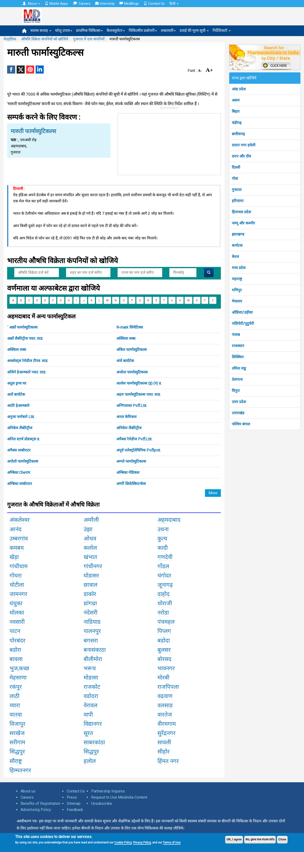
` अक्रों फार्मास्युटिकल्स (22, 327)
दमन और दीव (241, 156)
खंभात (90, 557)
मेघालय (237, 301)
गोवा (235, 178)
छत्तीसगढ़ (238, 134)
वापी (88, 714)
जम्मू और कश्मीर (243, 223)
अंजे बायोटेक (125, 360)
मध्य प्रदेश (239, 267)
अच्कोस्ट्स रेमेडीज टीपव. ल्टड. (27, 360)
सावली (164, 742)
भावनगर (166, 668)
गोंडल (163, 566)
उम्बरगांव (19, 538)
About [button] (31, 3)
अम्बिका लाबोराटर (19, 483)
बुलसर (164, 650)
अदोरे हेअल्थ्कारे (18, 405)
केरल (235, 256)
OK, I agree (234, 839)
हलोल (90, 761)
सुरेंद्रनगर (166, 733)
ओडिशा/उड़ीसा (242, 312)
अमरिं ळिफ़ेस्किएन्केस (131, 483)
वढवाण (164, 696)
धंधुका (16, 603)
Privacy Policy (142, 842)
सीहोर (163, 751)
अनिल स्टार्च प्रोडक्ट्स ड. (23, 439)
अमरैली (91, 520)
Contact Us (154, 3)
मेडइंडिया (10, 39)
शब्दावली (168, 30)
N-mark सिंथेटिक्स (129, 327)
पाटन (15, 631)
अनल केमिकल (126, 416)
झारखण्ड (238, 234)
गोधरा (16, 575)
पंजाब (236, 334)
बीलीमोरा (93, 659)
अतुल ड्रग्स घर (16, 383)
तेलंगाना (237, 379)
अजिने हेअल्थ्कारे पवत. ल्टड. (26, 372)
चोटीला (17, 585)
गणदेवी (164, 557)
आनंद (16, 529)
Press (72, 797)
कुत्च (162, 538)
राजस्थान (238, 346)
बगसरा (91, 640)
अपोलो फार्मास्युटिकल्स (22, 461)
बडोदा (163, 640)
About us (28, 791)
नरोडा (163, 612)
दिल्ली (236, 167)
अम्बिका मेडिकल (127, 472)
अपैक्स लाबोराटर (19, 450)
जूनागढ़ (165, 585)
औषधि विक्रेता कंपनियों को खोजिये (44, 39)
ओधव (90, 538)
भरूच (90, 668)
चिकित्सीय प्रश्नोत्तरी (143, 30)
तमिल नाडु (239, 368)
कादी (162, 548)
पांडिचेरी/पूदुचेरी (243, 323)
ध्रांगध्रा (90, 603)
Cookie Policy (123, 842)
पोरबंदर (17, 640)
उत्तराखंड (238, 413)
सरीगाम (17, 742)
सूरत (88, 733)
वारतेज (164, 714)
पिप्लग (164, 631)
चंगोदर (164, 575)
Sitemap (74, 803)
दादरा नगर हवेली (243, 145)
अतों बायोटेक (16, 394)
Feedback (75, 809)
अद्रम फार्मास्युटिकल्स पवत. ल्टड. (138, 394)
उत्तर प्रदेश (239, 402)
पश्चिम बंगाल (241, 424)
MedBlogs (129, 3)
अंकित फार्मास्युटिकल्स (131, 349)
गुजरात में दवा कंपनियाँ (88, 39)
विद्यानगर (93, 724)
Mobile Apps (56, 3)
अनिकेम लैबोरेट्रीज (19, 428)
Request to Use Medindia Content (119, 797)
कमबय (17, 548)
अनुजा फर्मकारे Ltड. (21, 416)
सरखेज (17, 733)
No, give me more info (260, 839)
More (213, 493)
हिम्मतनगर (20, 770)
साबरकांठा (94, 742)
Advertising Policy (36, 809)
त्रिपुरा (236, 390)
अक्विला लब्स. (126, 338)
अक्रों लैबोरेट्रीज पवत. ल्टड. (25, 338)
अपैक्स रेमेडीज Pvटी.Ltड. (134, 439)
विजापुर (17, 724)
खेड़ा (14, 557)
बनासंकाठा (95, 650)
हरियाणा (237, 201)
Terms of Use (171, 842)
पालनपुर (92, 631)
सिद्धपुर (17, 751)
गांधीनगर (93, 566)
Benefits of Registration (40, 803)
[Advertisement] (169, 143)
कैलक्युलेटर (116, 30)
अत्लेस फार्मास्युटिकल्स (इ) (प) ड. (139, 383)
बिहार (236, 111)
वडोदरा (91, 696)
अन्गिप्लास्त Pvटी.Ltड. (131, 405)
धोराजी (164, 603)
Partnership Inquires (108, 791)
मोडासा (91, 677)
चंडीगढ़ (237, 123)
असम (236, 100)
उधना (163, 529)
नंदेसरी (90, 612)
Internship (105, 3)
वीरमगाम (166, 724)
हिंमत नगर (168, 761)
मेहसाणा (18, 677)
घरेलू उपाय (63, 30)
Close (282, 839)
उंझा (88, 529)
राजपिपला (168, 687)
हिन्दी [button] (174, 3)
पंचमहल (166, 622)
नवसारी (17, 622)
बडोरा (15, 650)
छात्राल (90, 585)
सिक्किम (238, 357)
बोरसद (164, 659)
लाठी (14, 696)
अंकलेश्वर (20, 520)
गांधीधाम (19, 566)
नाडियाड (92, 622)
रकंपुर (16, 687)
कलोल (90, 548)
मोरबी (163, 677)
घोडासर (91, 575)
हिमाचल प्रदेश (241, 212)
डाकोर (90, 594)
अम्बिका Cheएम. (19, 472)
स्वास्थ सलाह (40, 30)
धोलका (17, 612)
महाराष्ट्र (237, 279)
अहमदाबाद (168, 520)
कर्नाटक (237, 245)
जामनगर (18, 594)
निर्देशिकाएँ (222, 30)
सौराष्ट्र (16, 761)
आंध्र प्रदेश (239, 89)
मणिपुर (237, 290)
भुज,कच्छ (19, 668)
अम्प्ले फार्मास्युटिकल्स (131, 461)
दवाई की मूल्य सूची (194, 30)
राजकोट (92, 687)
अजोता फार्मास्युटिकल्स (132, 372)
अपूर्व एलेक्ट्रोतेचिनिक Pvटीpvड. (138, 450)
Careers (81, 3)
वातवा (16, 714)
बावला (16, 659)
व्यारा (15, 705)
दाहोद (163, 594)
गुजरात (237, 189)
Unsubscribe (101, 803)
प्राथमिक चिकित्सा (89, 30)
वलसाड (165, 705)
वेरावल (90, 705)
